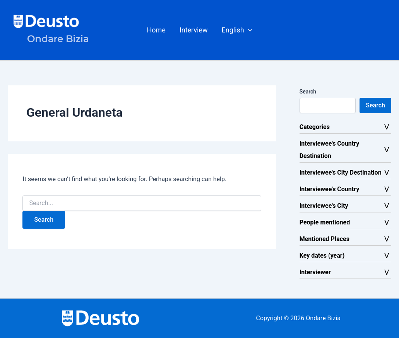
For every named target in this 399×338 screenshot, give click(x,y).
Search (308, 91)
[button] (237, 30)
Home (156, 30)
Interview (194, 30)
